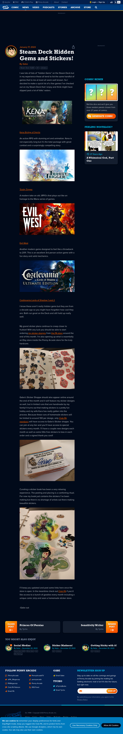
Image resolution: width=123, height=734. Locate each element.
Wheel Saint (30, 651)
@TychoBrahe (59, 687)
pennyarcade (35, 680)
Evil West (24, 243)
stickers (44, 68)
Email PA (9, 692)
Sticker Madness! (62, 645)
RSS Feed (34, 688)
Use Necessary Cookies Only (84, 725)
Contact (65, 2)
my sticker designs (37, 333)
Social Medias (22, 645)
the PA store (57, 333)
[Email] (92, 692)
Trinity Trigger (26, 189)
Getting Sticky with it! (104, 645)
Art (38, 68)
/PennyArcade (12, 677)
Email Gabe (58, 677)
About (56, 2)
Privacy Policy (82, 701)
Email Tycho (59, 691)
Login (94, 2)
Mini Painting (18, 654)
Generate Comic (100, 116)
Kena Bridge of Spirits (30, 132)
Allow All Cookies (111, 725)
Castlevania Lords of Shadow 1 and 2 (37, 300)
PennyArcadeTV (36, 677)
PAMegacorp (11, 684)
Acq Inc (6, 2)
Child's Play (27, 2)
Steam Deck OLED (27, 68)
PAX (16, 2)
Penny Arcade (35, 684)
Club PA (62, 591)
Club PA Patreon (12, 688)
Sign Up (102, 2)
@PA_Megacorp (12, 680)
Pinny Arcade (42, 2)
